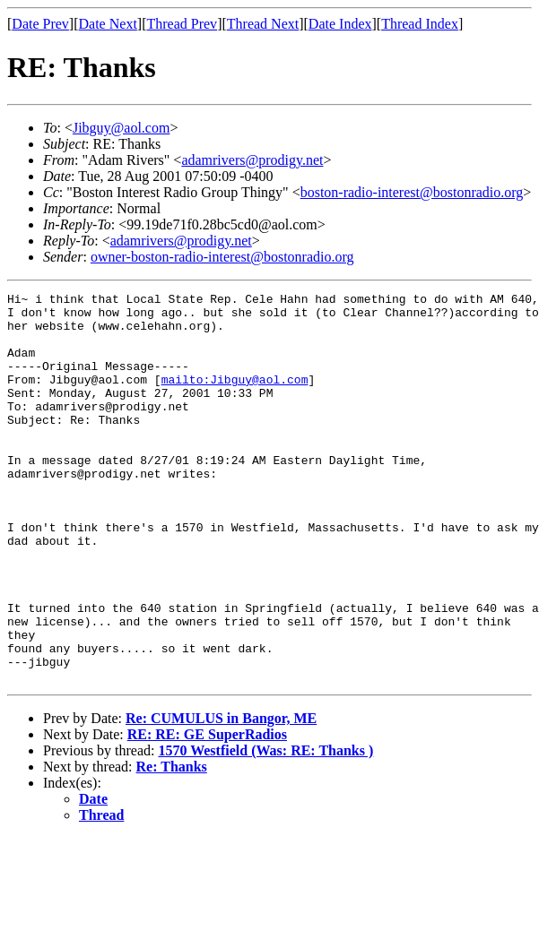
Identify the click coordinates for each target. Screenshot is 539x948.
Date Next (108, 23)
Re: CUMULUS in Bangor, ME (221, 796)
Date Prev (40, 23)
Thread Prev (181, 23)
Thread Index (419, 23)
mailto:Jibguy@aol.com (235, 398)
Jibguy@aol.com (121, 127)
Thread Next (263, 23)
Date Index (340, 23)
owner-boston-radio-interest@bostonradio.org (222, 256)
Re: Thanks (171, 844)
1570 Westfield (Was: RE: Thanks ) (265, 828)
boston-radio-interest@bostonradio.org (412, 192)
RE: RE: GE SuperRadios (207, 812)
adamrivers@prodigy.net (252, 160)
